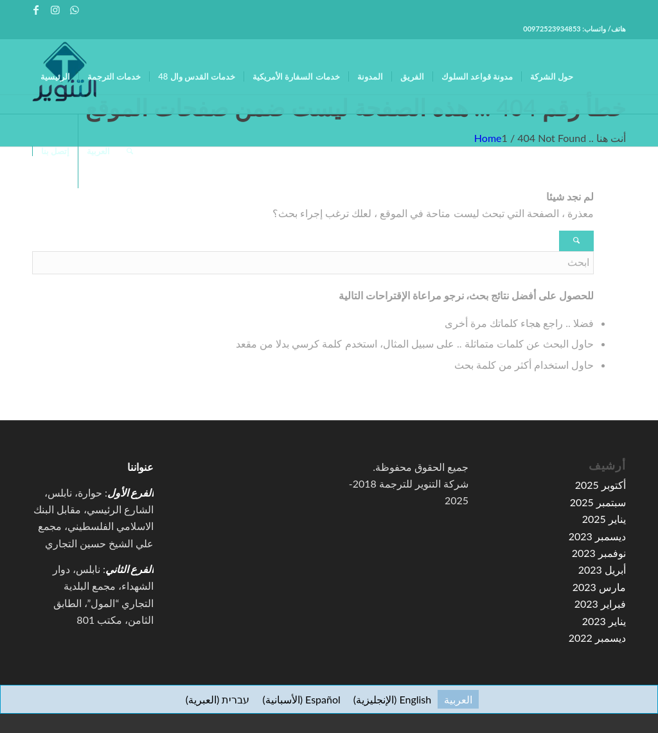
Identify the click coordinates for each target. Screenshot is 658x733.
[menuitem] (55, 76)
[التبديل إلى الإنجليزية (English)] (392, 699)
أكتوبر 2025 (600, 485)
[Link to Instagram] (55, 9)
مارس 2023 (599, 587)
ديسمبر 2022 (597, 637)
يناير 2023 (604, 621)
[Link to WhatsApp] (74, 9)
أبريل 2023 (602, 569)
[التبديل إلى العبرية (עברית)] (217, 699)
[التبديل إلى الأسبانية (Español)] (301, 699)
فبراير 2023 (600, 603)
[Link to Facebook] (35, 9)
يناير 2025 (604, 519)
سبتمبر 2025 (598, 502)
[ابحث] (129, 151)
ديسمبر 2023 (597, 536)
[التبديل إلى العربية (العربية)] (458, 699)
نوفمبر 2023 (599, 553)
